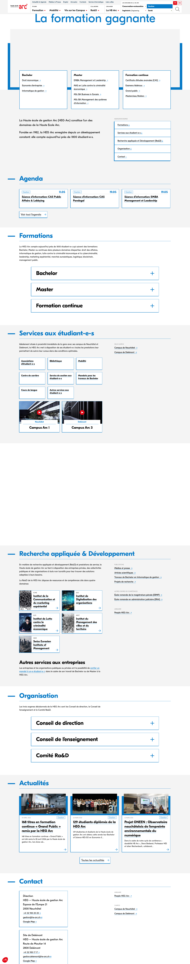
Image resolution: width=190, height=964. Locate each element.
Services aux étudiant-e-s (129, 144)
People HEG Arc (122, 624)
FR (175, 3)
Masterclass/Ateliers (135, 107)
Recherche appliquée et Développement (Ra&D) (139, 152)
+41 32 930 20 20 (31, 925)
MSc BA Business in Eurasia (86, 105)
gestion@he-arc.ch (31, 929)
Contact (121, 168)
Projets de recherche (124, 593)
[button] (39, 10)
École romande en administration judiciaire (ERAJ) (137, 611)
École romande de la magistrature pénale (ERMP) (137, 607)
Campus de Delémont (124, 363)
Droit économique (30, 91)
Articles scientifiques (124, 584)
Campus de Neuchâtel (124, 359)
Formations (123, 136)
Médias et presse (122, 580)
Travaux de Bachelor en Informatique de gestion (137, 589)
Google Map (29, 933)
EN (180, 3)
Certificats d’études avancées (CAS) (142, 91)
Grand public (132, 102)
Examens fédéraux (134, 97)
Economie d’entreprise (32, 97)
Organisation (124, 160)
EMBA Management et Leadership (90, 91)
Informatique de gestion (33, 102)
